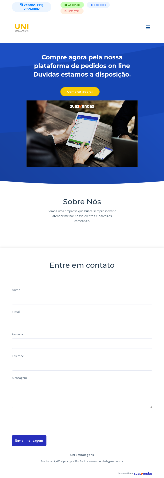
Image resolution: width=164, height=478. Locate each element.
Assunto (17, 334)
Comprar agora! (80, 92)
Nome (16, 290)
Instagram (72, 11)
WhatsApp (72, 5)
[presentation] (43, 421)
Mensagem (19, 378)
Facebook (98, 5)
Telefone (18, 356)
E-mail (16, 312)
